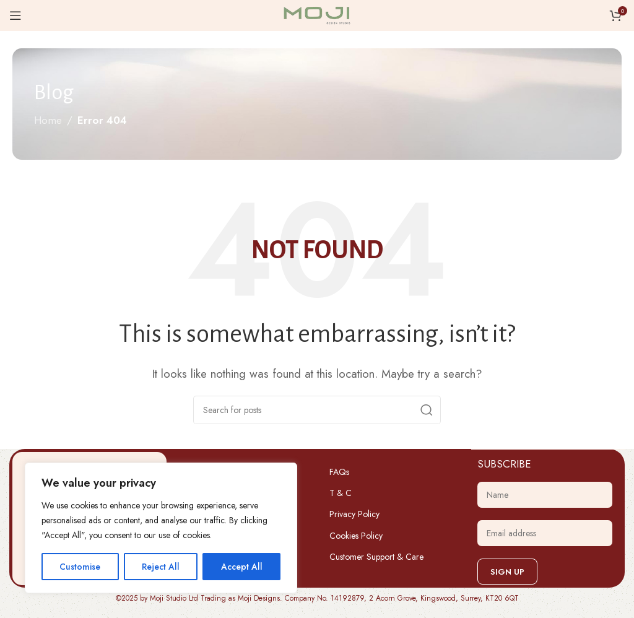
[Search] (317, 410)
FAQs (339, 472)
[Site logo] (317, 14)
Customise (79, 566)
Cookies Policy (356, 535)
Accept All (242, 566)
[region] (161, 528)
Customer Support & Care (376, 557)
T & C (340, 493)
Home (48, 120)
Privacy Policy (354, 514)
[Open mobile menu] (15, 15)
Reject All (161, 566)
